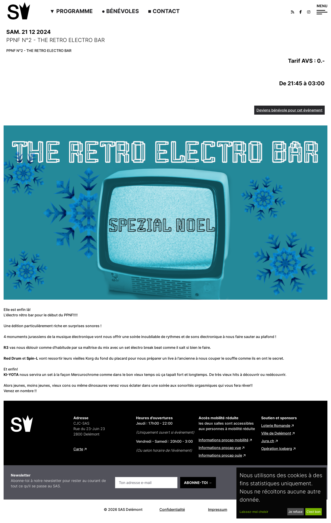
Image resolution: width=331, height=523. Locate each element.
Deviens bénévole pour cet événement (289, 110)
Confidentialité (172, 509)
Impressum (217, 509)
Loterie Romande (275, 425)
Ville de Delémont (276, 433)
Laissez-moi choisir (254, 512)
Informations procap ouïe (220, 455)
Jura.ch (267, 441)
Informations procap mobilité (223, 440)
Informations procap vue (220, 447)
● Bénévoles (120, 11)
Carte (78, 449)
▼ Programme (71, 11)
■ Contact (164, 11)
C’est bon (313, 512)
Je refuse (295, 512)
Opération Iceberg (276, 448)
